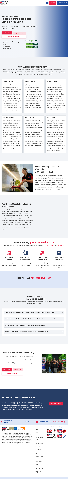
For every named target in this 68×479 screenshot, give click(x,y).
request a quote (60, 245)
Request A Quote (20, 33)
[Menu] (47, 3)
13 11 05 (48, 245)
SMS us (53, 245)
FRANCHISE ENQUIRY (14, 36)
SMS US (53, 3)
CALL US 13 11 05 (62, 3)
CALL (18, 369)
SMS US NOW (6, 33)
